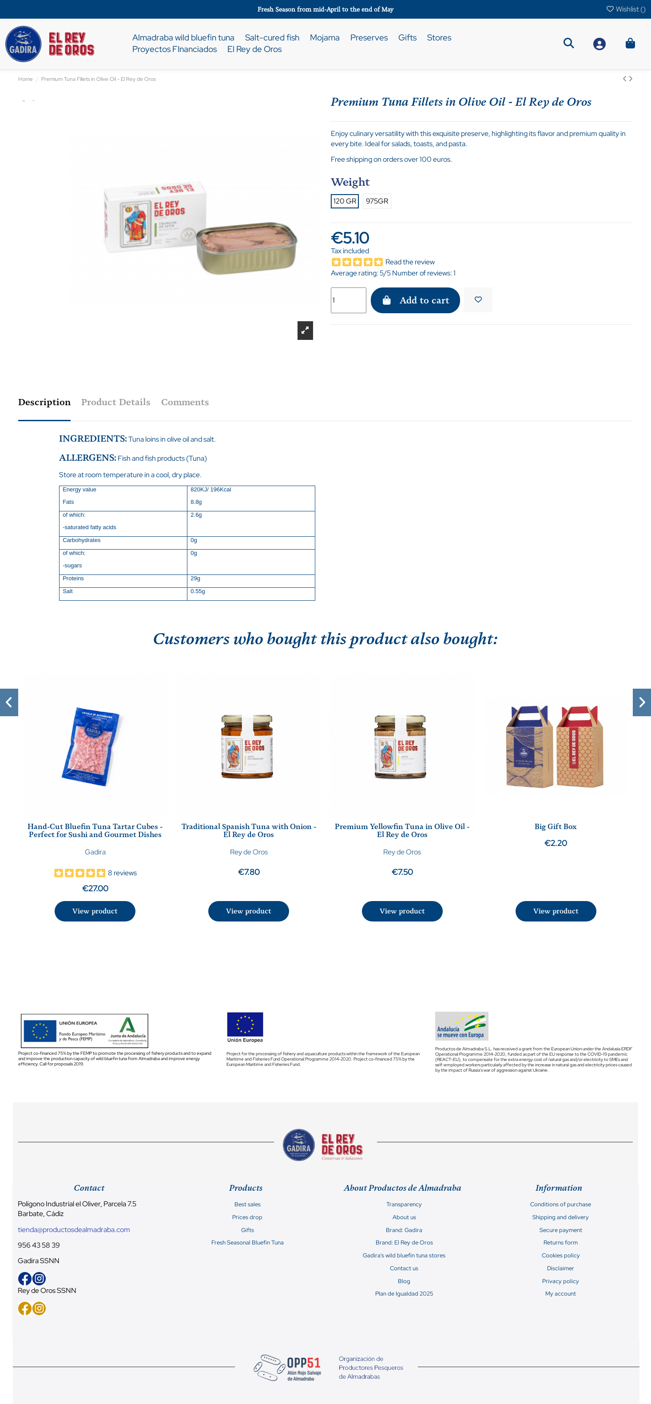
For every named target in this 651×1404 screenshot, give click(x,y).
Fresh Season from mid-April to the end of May (325, 9)
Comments (185, 402)
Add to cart (415, 300)
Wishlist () (626, 9)
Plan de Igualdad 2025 (404, 1294)
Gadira (95, 852)
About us (404, 1217)
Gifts (247, 1230)
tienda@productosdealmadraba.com (74, 1229)
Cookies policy (561, 1255)
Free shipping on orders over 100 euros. (391, 159)
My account (560, 1294)
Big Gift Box (556, 826)
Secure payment (561, 1230)
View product (95, 911)
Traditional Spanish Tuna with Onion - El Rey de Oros (249, 830)
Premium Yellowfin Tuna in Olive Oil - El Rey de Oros (402, 830)
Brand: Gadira (404, 1230)
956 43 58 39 (39, 1245)
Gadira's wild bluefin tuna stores (404, 1255)
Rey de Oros (249, 852)
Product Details (116, 402)
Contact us (404, 1268)
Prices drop (247, 1217)
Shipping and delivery (560, 1217)
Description (44, 402)
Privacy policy (560, 1281)
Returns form (561, 1243)
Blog (404, 1281)
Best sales (247, 1204)
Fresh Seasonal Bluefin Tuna (247, 1243)
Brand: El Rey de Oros (404, 1243)
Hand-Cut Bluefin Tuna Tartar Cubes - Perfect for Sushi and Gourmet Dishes (95, 830)
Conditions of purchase (560, 1204)
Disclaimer (560, 1268)
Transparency (404, 1204)
